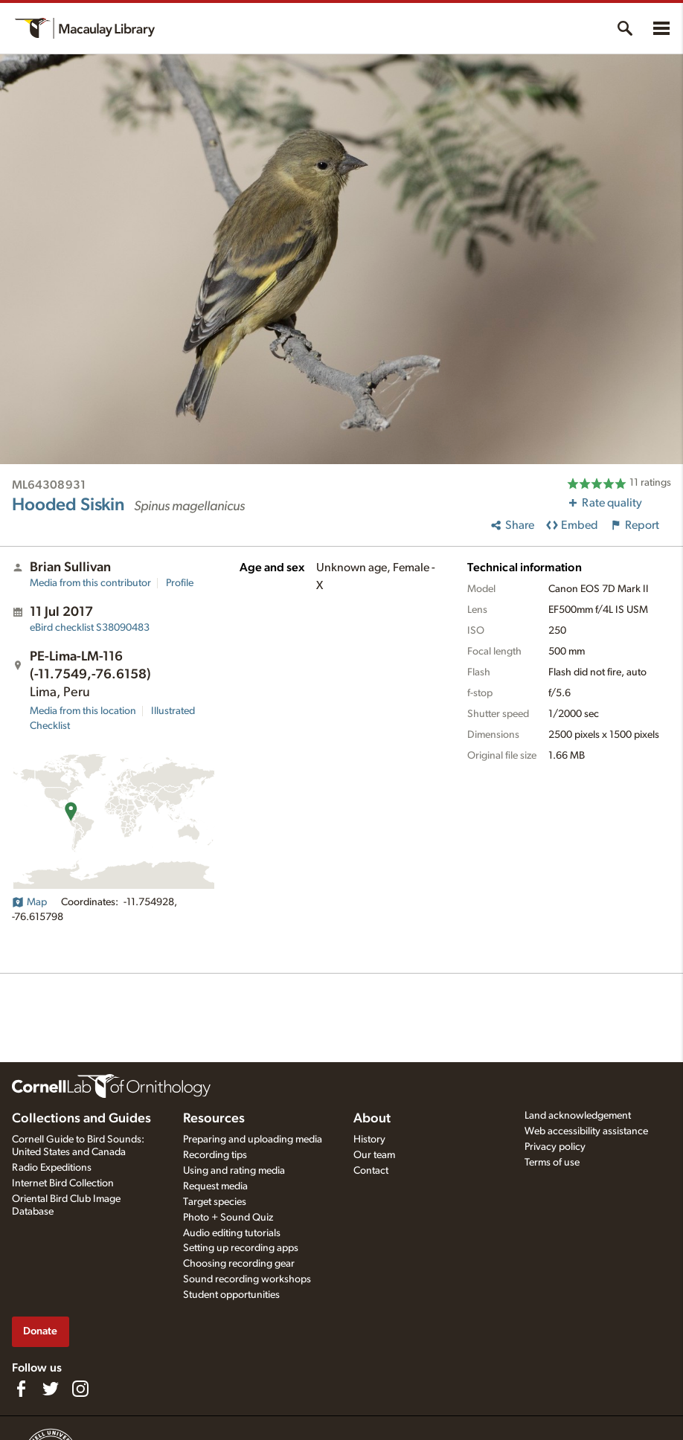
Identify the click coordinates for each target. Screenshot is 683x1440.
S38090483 (90, 628)
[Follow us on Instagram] (80, 1389)
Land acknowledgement (578, 1115)
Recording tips (215, 1155)
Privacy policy (555, 1147)
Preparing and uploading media (252, 1139)
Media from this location (83, 711)
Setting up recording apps (240, 1248)
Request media (215, 1186)
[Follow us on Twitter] (51, 1389)
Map (29, 902)
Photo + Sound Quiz (228, 1217)
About (372, 1118)
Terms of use (552, 1162)
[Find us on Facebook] (21, 1389)
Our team (374, 1155)
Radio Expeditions (52, 1168)
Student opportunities (231, 1295)
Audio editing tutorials (231, 1233)
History (369, 1139)
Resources (214, 1118)
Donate (40, 1331)
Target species (214, 1202)
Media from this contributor (90, 583)
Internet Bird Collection (63, 1183)
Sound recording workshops (247, 1279)
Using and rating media (234, 1171)
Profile (179, 583)
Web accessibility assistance (586, 1131)
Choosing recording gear (239, 1264)
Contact (370, 1171)
